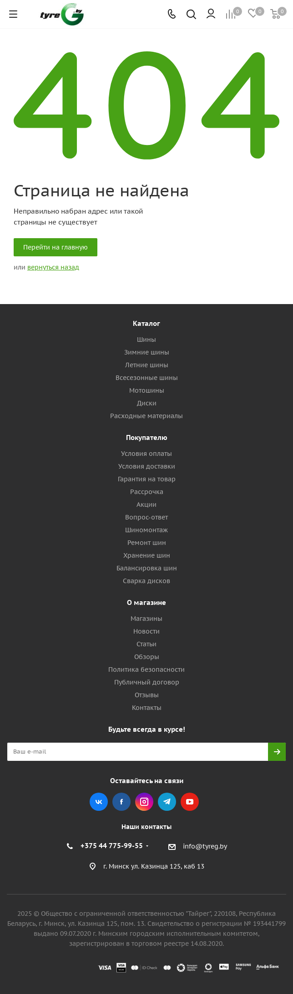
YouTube (190, 802)
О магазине (146, 602)
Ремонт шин (146, 543)
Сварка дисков (146, 581)
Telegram (167, 802)
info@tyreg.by (205, 846)
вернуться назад (53, 267)
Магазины (146, 618)
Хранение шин (146, 555)
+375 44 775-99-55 (112, 845)
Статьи (146, 644)
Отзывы (147, 695)
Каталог (146, 323)
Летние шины (146, 365)
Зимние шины (146, 352)
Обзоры (146, 657)
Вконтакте (99, 802)
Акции (146, 504)
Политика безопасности (146, 669)
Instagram (144, 802)
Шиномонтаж (146, 530)
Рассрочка (146, 492)
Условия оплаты (146, 454)
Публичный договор (146, 682)
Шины (146, 339)
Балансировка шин (146, 568)
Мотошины (146, 390)
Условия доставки (146, 466)
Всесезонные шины (147, 378)
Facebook (121, 802)
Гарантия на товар (147, 479)
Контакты (147, 708)
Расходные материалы (146, 416)
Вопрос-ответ (146, 517)
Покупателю (146, 437)
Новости (146, 631)
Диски (147, 403)
